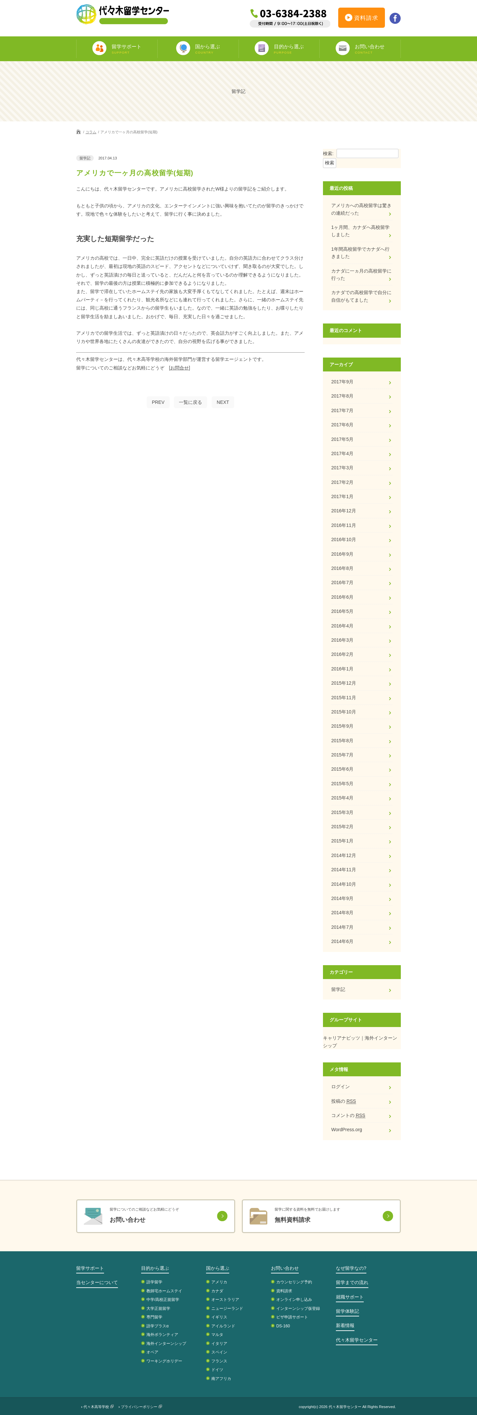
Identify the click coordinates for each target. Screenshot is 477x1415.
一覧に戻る (190, 402)
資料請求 (362, 18)
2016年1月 (342, 668)
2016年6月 (342, 597)
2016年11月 (343, 525)
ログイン (340, 1086)
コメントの (348, 1115)
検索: (328, 153)
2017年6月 (342, 424)
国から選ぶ (217, 1268)
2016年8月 (342, 568)
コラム (90, 132)
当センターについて (97, 1282)
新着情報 (345, 1325)
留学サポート (90, 1268)
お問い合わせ (285, 1268)
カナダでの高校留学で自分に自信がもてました (361, 296)
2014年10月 (343, 884)
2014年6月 (342, 941)
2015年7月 (342, 754)
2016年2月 (342, 654)
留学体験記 (347, 1311)
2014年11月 (343, 869)
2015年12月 (343, 683)
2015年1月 (342, 840)
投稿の (343, 1101)
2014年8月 (342, 912)
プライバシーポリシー (139, 1407)
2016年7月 (342, 582)
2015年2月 (342, 826)
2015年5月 (342, 783)
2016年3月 (342, 640)
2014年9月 (342, 898)
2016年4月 (342, 625)
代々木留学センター (357, 1340)
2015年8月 (342, 740)
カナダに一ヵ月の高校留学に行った (361, 274)
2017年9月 (342, 381)
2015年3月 (342, 812)
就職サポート (350, 1297)
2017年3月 (342, 467)
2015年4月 (342, 797)
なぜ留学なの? (351, 1268)
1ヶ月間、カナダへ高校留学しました (360, 231)
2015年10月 (343, 711)
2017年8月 (342, 396)
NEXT (223, 402)
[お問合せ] (179, 367)
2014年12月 (343, 855)
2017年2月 (342, 482)
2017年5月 (342, 439)
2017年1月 (342, 496)
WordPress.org (346, 1129)
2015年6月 (342, 769)
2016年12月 (343, 510)
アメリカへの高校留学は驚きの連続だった (361, 209)
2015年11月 (343, 697)
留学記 (338, 989)
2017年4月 (342, 453)
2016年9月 (342, 554)
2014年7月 (342, 927)
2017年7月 (342, 410)
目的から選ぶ (155, 1268)
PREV (158, 402)
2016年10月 (343, 539)
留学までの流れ (352, 1282)
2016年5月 (342, 611)
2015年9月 (342, 726)
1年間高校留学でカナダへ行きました (360, 252)
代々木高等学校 (96, 1407)
